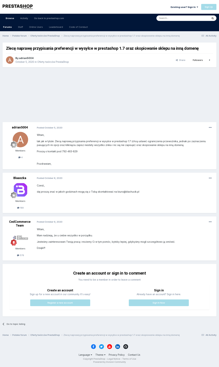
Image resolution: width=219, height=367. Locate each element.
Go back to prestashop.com (49, 18)
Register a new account (60, 302)
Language (85, 354)
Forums (7, 27)
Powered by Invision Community (109, 362)
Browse (10, 20)
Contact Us (134, 354)
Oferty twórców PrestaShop (53, 61)
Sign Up (209, 6)
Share (180, 60)
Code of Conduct (78, 27)
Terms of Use (129, 359)
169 (20, 207)
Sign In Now (159, 302)
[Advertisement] (109, 95)
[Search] (173, 18)
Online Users (36, 27)
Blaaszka (19, 178)
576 (20, 255)
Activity (24, 18)
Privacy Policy (117, 354)
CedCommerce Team (20, 223)
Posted (49, 127)
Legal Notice (113, 359)
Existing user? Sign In (184, 7)
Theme (100, 354)
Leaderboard (56, 27)
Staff (20, 27)
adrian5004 (26, 58)
